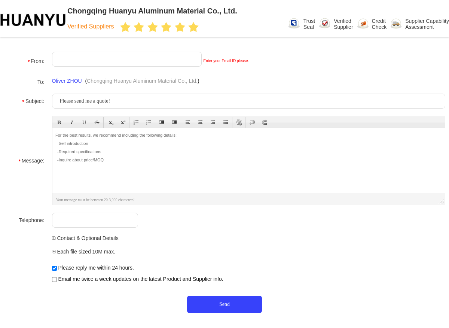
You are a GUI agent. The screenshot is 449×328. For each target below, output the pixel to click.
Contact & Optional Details (85, 238)
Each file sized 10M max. (84, 252)
